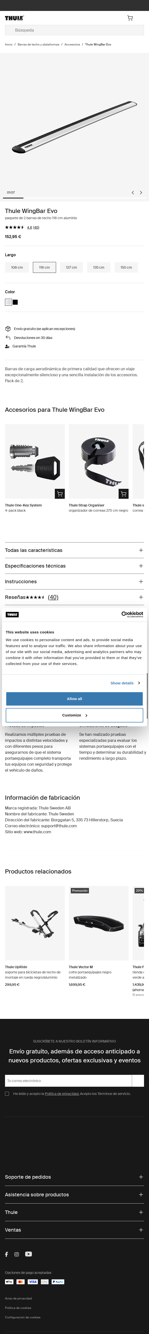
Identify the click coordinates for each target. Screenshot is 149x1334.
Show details (122, 683)
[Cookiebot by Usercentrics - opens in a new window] (121, 614)
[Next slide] (141, 193)
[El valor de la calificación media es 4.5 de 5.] (19, 227)
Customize (74, 715)
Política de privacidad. (62, 1093)
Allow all (74, 699)
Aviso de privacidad (18, 1298)
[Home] (28, 17)
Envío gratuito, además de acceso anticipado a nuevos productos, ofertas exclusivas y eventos (74, 1055)
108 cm (17, 267)
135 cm (98, 267)
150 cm (126, 267)
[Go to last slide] (133, 193)
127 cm (71, 267)
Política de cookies (18, 1308)
